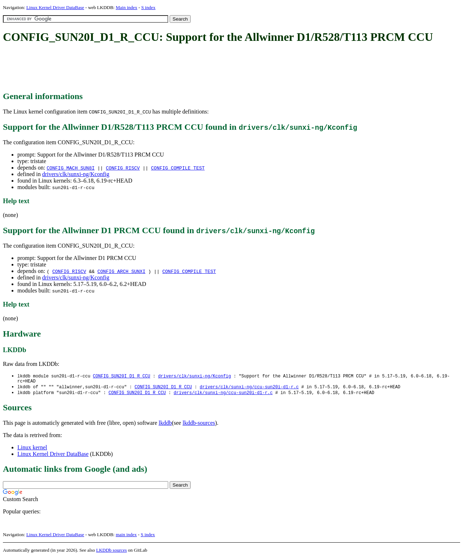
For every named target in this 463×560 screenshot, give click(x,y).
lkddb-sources (199, 425)
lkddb (165, 425)
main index (126, 536)
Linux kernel (32, 449)
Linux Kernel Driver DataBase (55, 7)
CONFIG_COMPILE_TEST (178, 167)
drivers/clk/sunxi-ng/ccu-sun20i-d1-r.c (249, 388)
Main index (126, 7)
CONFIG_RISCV (123, 167)
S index (148, 7)
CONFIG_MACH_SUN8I (71, 167)
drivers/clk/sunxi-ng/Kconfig (75, 174)
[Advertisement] (134, 68)
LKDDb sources (111, 552)
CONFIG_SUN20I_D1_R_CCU (121, 376)
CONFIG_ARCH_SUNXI (121, 271)
